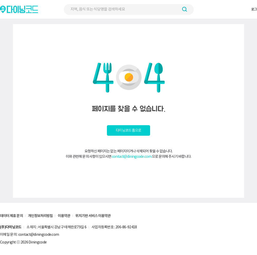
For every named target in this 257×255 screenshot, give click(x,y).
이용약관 (64, 215)
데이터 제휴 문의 (11, 215)
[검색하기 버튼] (184, 9)
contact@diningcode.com (131, 156)
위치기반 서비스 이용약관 (93, 215)
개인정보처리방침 (40, 215)
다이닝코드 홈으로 (128, 130)
